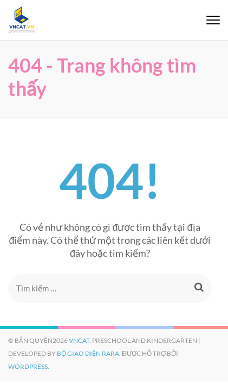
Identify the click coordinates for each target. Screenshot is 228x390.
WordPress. (28, 366)
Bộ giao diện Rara (88, 353)
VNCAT (79, 340)
